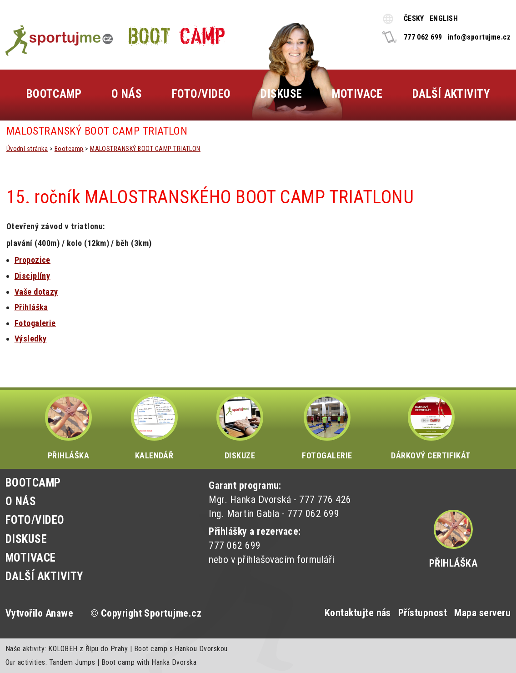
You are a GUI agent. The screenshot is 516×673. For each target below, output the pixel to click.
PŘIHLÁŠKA (68, 427)
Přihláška (453, 563)
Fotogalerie (35, 323)
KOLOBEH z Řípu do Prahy (88, 648)
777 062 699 (423, 37)
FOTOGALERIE (327, 427)
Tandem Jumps (72, 662)
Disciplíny (32, 276)
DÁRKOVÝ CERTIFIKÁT (431, 427)
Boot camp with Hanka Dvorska (148, 662)
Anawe (59, 613)
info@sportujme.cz (479, 37)
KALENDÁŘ (154, 427)
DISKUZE (239, 427)
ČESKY (414, 18)
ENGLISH (444, 18)
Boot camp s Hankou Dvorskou (181, 648)
